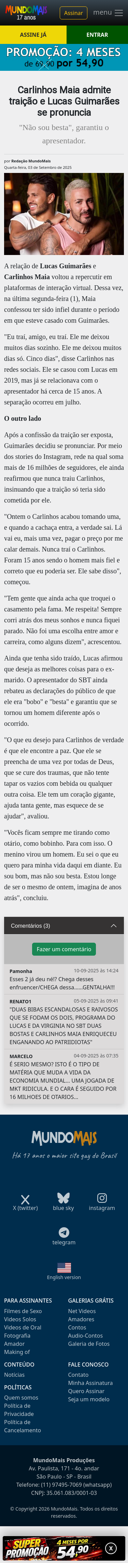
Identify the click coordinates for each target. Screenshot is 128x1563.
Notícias (14, 1374)
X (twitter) (25, 1206)
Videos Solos (20, 1319)
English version (64, 1277)
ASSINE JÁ (33, 34)
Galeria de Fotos (89, 1343)
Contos (77, 1327)
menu (108, 13)
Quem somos (21, 1397)
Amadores (81, 1319)
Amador (14, 1343)
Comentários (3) (30, 926)
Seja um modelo (89, 1399)
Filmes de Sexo (23, 1311)
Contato (78, 1374)
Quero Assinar (86, 1391)
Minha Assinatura (90, 1383)
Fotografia (17, 1335)
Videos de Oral (22, 1327)
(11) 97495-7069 (61, 1484)
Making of (17, 1352)
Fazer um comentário (64, 949)
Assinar (73, 13)
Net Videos (82, 1311)
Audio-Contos (85, 1335)
